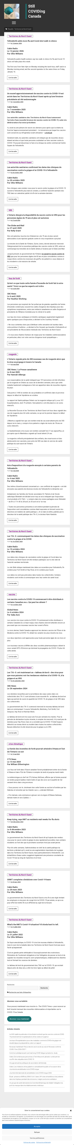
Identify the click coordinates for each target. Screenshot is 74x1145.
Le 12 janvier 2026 (16, 43)
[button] (71, 1110)
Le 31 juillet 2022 (16, 936)
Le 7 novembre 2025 (17, 102)
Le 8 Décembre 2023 (17, 828)
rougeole (12, 357)
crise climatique (15, 747)
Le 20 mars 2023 (16, 888)
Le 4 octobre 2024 (16, 607)
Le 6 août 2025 (15, 291)
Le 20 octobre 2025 (17, 175)
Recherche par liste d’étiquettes (20, 1001)
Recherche (10, 993)
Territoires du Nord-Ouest (20, 36)
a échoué (48, 133)
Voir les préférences (37, 1138)
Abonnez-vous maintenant (19, 1028)
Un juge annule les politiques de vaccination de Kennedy (27, 1072)
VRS (11, 213)
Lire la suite (13, 78)
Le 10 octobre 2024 (17, 544)
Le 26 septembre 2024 (17, 684)
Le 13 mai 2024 (15, 757)
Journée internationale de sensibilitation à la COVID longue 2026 (30, 1082)
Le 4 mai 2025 (15, 474)
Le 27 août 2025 (15, 223)
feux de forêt (14, 281)
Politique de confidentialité (43, 1142)
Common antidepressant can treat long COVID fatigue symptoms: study (33, 1062)
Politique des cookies (29, 1142)
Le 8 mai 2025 (15, 367)
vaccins (11, 597)
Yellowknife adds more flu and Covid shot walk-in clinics (35, 41)
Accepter (37, 1126)
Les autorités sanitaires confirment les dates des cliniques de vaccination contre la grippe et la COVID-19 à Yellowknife (36, 170)
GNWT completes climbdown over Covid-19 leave (32, 885)
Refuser (37, 1132)
